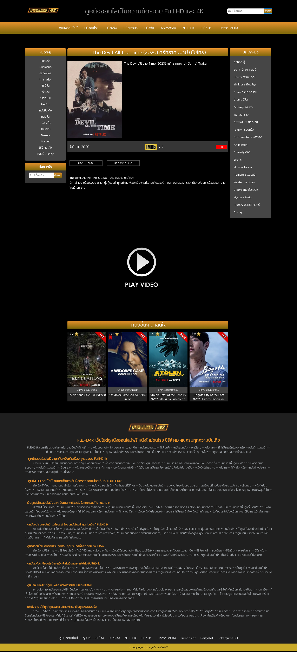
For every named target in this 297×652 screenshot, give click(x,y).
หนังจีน (149, 27)
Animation (168, 27)
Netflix (45, 104)
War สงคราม (241, 115)
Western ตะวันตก (244, 182)
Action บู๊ (239, 62)
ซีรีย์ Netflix (45, 148)
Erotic (238, 160)
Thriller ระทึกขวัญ (245, 85)
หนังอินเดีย (45, 110)
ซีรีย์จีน (45, 86)
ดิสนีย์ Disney (45, 154)
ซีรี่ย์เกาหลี (45, 73)
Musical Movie (243, 167)
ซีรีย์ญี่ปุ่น (45, 98)
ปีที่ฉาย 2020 (80, 146)
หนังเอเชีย (45, 129)
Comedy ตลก (242, 152)
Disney (45, 135)
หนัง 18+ (207, 27)
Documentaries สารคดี (248, 137)
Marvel (45, 141)
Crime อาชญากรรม (245, 92)
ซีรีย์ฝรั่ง (45, 92)
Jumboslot (188, 637)
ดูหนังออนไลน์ (68, 27)
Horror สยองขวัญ (245, 77)
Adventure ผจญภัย (246, 122)
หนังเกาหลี (131, 27)
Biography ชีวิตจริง (246, 190)
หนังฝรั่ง (111, 27)
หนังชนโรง (91, 27)
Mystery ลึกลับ (243, 197)
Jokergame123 (228, 637)
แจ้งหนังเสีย (86, 163)
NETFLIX (189, 27)
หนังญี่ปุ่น (45, 123)
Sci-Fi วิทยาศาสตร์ (245, 70)
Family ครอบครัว (244, 130)
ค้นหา (57, 175)
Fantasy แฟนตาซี (244, 107)
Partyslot (206, 637)
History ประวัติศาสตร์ (247, 205)
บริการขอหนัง (229, 27)
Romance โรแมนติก (245, 175)
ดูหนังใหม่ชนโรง (93, 637)
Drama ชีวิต (241, 100)
